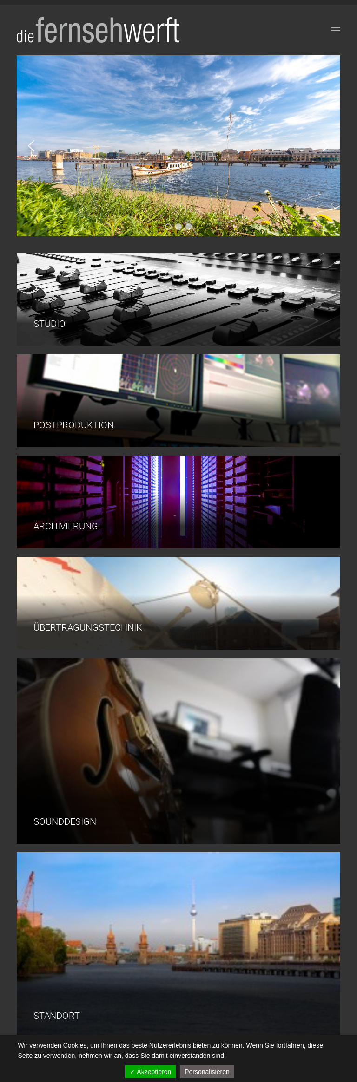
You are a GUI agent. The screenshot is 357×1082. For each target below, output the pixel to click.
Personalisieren (207, 1071)
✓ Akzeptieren (150, 1071)
